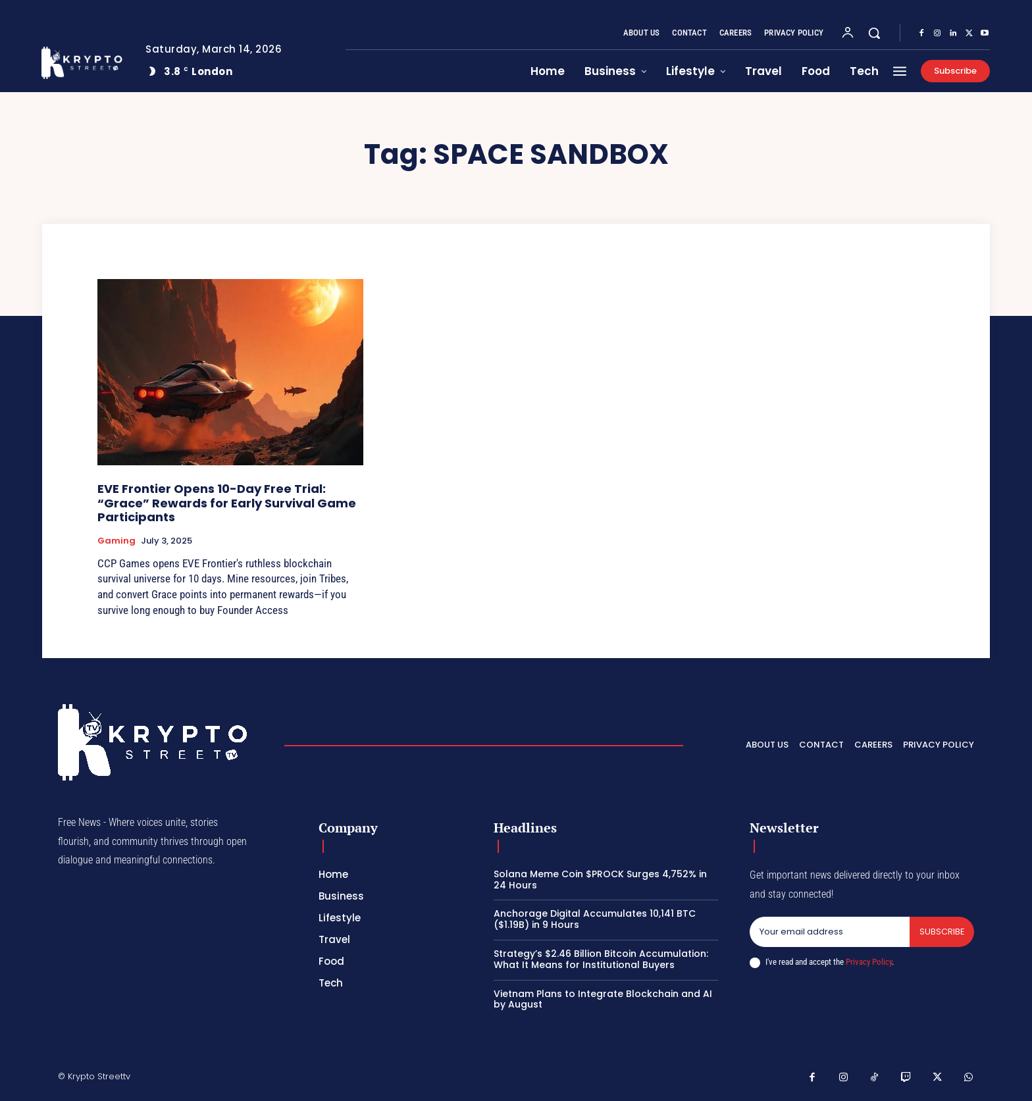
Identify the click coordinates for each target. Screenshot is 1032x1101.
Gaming (116, 541)
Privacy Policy (869, 962)
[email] (829, 932)
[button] (874, 33)
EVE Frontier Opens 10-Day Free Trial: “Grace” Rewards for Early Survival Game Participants (226, 502)
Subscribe (941, 931)
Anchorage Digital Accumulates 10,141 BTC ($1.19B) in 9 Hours (595, 919)
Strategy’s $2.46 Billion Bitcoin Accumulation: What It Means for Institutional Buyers (601, 959)
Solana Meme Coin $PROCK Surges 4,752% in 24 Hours (600, 879)
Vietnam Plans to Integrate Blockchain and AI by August (603, 999)
